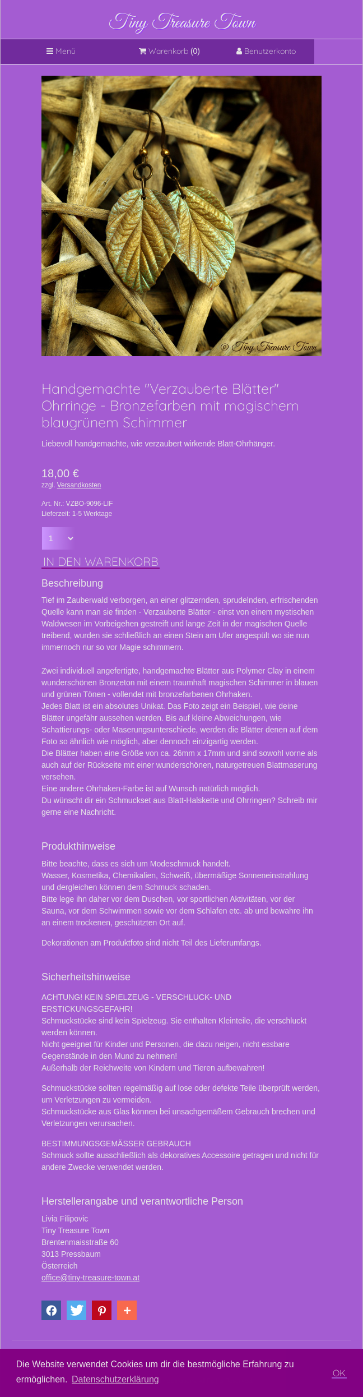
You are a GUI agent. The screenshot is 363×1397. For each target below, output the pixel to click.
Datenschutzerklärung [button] (115, 1379)
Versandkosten (79, 485)
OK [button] (339, 1372)
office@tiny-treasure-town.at (90, 1277)
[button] (51, 1310)
